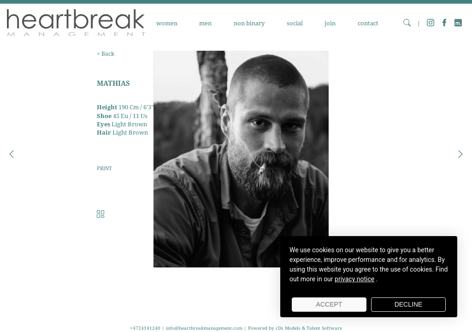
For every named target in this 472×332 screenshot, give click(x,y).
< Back (105, 54)
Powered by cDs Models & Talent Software (295, 328)
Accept (329, 304)
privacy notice (354, 279)
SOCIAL (295, 23)
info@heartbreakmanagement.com (204, 328)
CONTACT (368, 23)
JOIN (330, 23)
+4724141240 (146, 328)
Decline (409, 304)
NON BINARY (249, 23)
